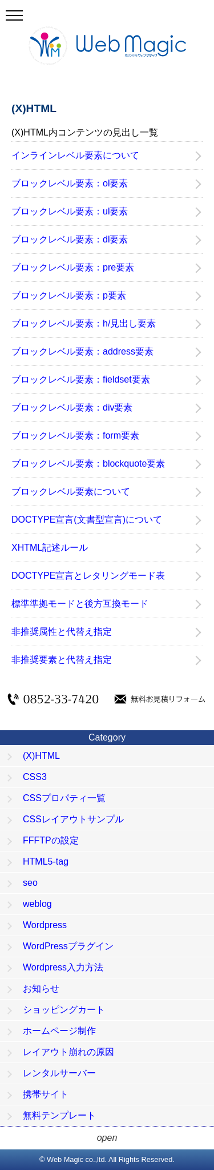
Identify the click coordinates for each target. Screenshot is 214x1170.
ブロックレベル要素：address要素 (82, 351)
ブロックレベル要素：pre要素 (72, 267)
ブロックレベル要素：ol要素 (69, 183)
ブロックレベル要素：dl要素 (69, 239)
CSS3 (35, 777)
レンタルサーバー (59, 1073)
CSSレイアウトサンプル (73, 819)
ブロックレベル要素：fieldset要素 (80, 379)
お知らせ (41, 988)
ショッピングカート (64, 1009)
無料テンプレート (59, 1115)
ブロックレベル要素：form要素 (75, 435)
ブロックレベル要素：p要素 (68, 295)
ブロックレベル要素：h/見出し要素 (83, 323)
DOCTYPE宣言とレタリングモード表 (88, 575)
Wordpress (45, 925)
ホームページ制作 (59, 1031)
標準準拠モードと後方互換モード (79, 603)
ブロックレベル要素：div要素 (71, 407)
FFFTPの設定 (51, 840)
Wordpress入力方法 (63, 967)
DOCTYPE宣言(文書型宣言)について (86, 519)
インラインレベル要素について (75, 155)
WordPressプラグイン (68, 946)
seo (30, 883)
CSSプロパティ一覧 (64, 798)
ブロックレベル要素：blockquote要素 (88, 463)
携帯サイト (45, 1094)
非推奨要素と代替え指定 (61, 659)
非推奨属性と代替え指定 (61, 631)
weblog (37, 904)
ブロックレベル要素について (70, 491)
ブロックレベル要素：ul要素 (69, 211)
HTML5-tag (45, 861)
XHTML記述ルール (49, 547)
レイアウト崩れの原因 (68, 1052)
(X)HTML (41, 756)
